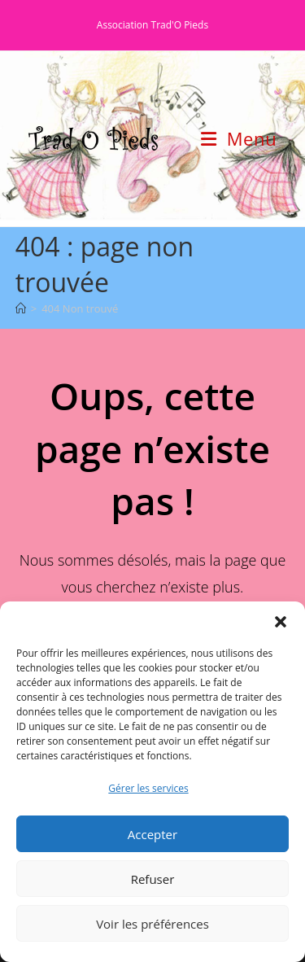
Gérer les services (148, 788)
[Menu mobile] (239, 138)
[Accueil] (20, 308)
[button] (280, 622)
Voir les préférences (152, 924)
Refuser (153, 879)
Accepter (152, 834)
